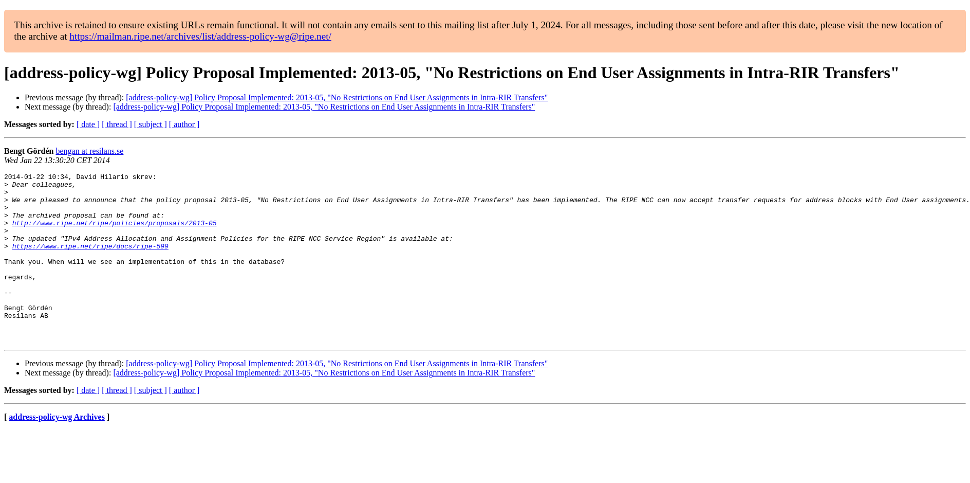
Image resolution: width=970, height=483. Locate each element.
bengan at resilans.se (89, 151)
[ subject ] (150, 124)
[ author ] (184, 124)
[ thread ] (117, 124)
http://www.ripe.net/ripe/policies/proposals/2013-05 (114, 233)
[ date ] (88, 124)
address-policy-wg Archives (57, 450)
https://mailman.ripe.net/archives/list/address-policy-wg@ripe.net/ (200, 36)
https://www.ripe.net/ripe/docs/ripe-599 (90, 261)
